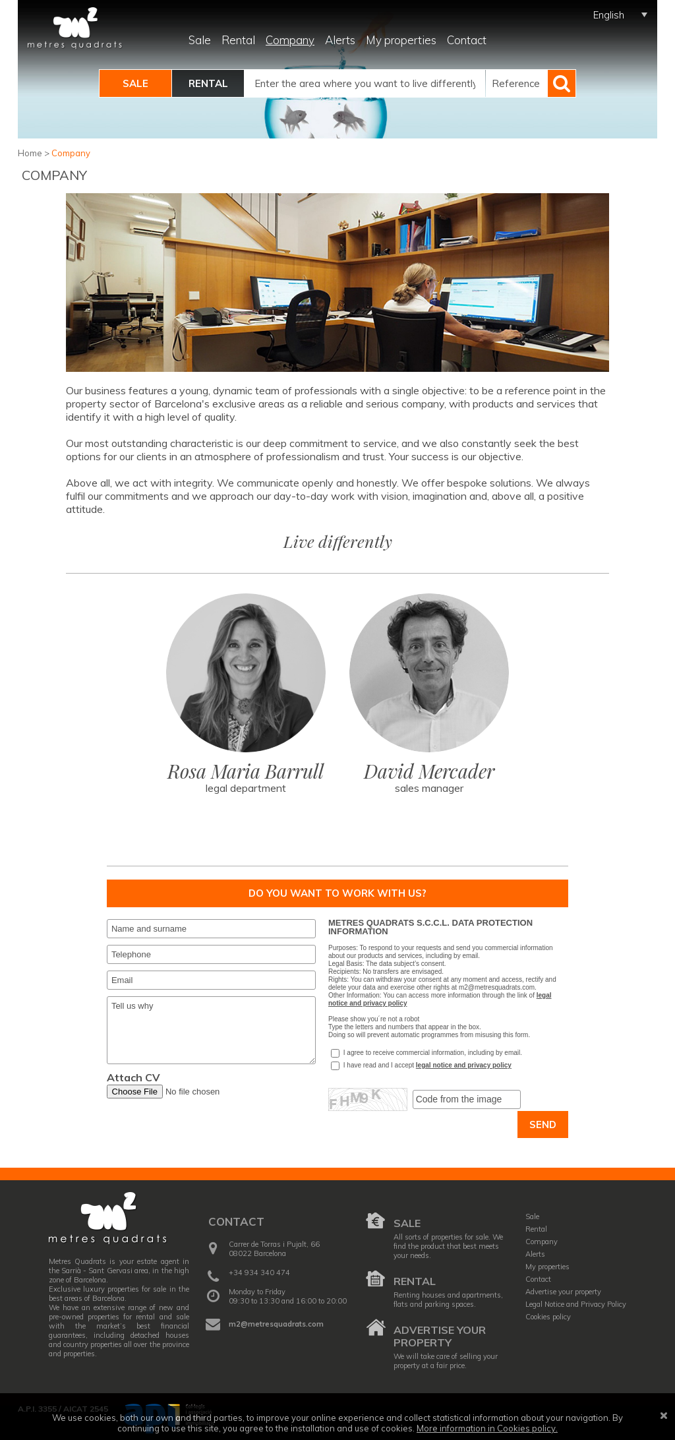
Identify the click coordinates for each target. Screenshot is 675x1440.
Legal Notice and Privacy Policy (575, 1304)
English (608, 15)
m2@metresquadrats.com (276, 1324)
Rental (238, 40)
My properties (401, 40)
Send (542, 1124)
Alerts (340, 40)
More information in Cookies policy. (487, 1428)
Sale (200, 40)
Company (290, 40)
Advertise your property (440, 1336)
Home (30, 153)
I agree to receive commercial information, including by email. (426, 1053)
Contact (466, 40)
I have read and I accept (372, 1066)
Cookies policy (548, 1316)
